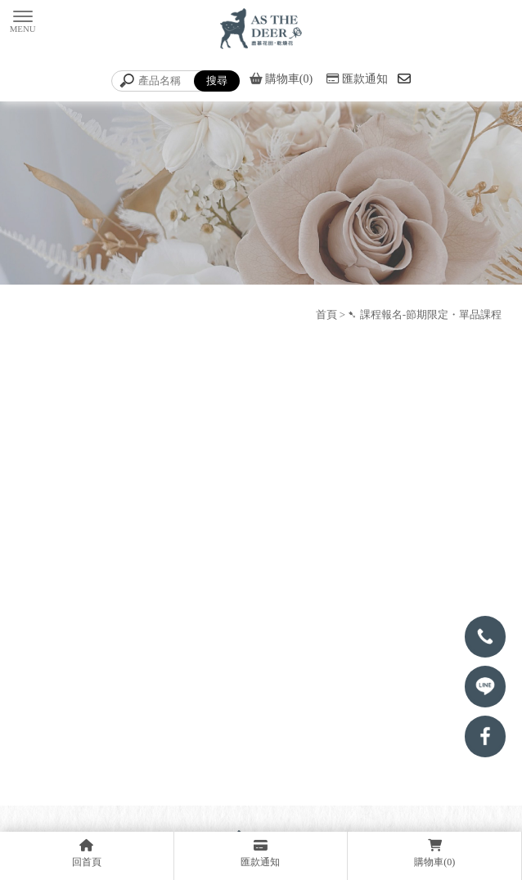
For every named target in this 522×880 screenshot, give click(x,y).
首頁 (326, 314)
